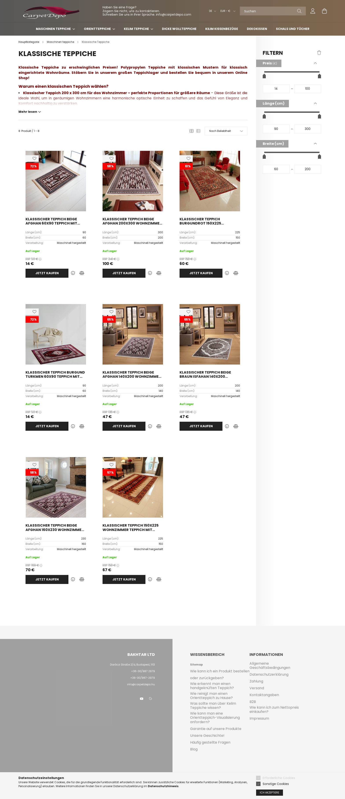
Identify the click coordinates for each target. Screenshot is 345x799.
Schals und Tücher (292, 29)
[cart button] (324, 11)
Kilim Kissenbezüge (221, 29)
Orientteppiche (98, 29)
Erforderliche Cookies (279, 778)
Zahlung (256, 681)
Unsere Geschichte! (207, 735)
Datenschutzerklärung (269, 674)
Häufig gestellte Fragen (210, 742)
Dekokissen (257, 29)
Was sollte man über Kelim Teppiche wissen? (213, 705)
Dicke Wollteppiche (179, 29)
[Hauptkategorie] (29, 42)
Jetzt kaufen (47, 273)
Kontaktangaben (264, 695)
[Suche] (299, 11)
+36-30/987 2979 (143, 671)
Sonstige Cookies (276, 784)
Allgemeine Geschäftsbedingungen (270, 665)
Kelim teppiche (137, 29)
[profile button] (312, 11)
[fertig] (307, 88)
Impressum (259, 718)
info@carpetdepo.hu (141, 684)
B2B (253, 702)
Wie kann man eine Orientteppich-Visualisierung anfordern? (215, 717)
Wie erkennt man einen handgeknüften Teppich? (212, 686)
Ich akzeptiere (269, 792)
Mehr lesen (27, 111)
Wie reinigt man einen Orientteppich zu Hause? (211, 695)
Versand (257, 688)
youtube (141, 698)
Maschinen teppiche (54, 29)
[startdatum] (276, 88)
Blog (194, 749)
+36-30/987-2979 (142, 678)
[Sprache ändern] (211, 11)
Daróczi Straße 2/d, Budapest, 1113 (132, 664)
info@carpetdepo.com (173, 14)
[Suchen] (273, 11)
